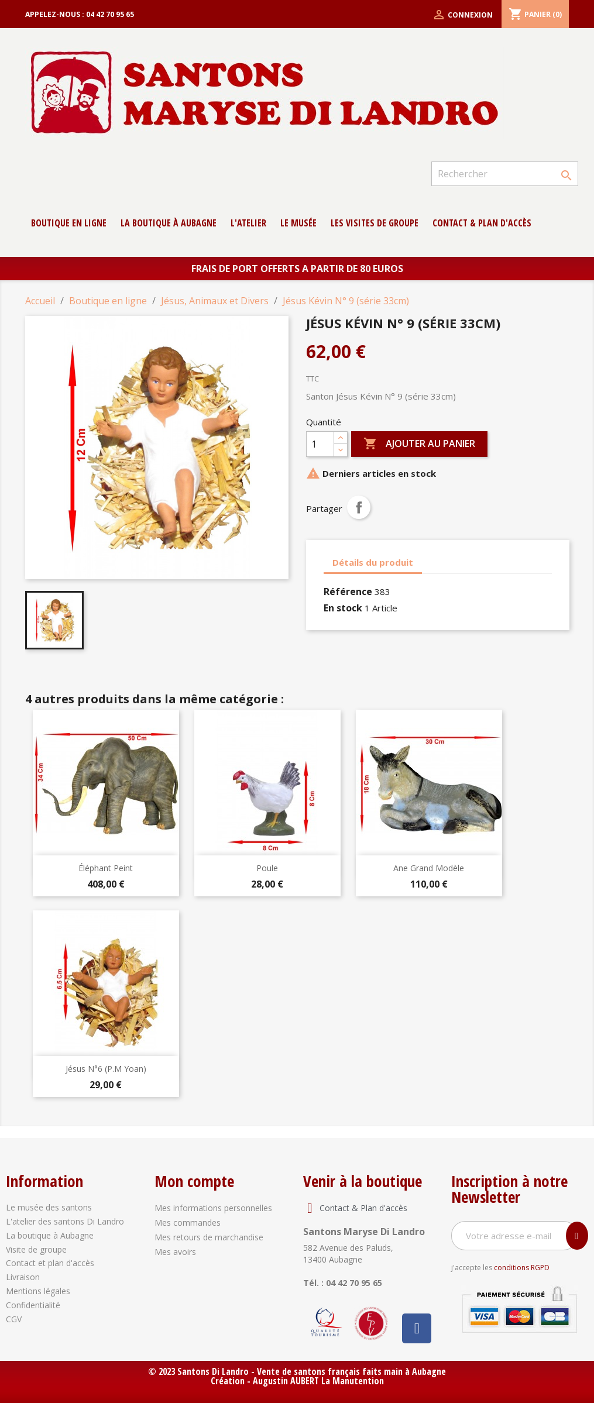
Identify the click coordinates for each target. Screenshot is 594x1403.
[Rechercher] (504, 173)
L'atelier (248, 222)
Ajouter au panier (419, 444)
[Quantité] (320, 444)
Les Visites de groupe (374, 222)
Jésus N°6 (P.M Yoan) (106, 1068)
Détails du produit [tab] (372, 562)
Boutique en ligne (69, 222)
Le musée (298, 222)
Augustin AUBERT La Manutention (318, 1380)
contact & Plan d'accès (481, 222)
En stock (343, 608)
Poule (267, 868)
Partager (358, 507)
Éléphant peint (105, 868)
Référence (348, 591)
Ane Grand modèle (428, 868)
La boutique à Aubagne (169, 222)
